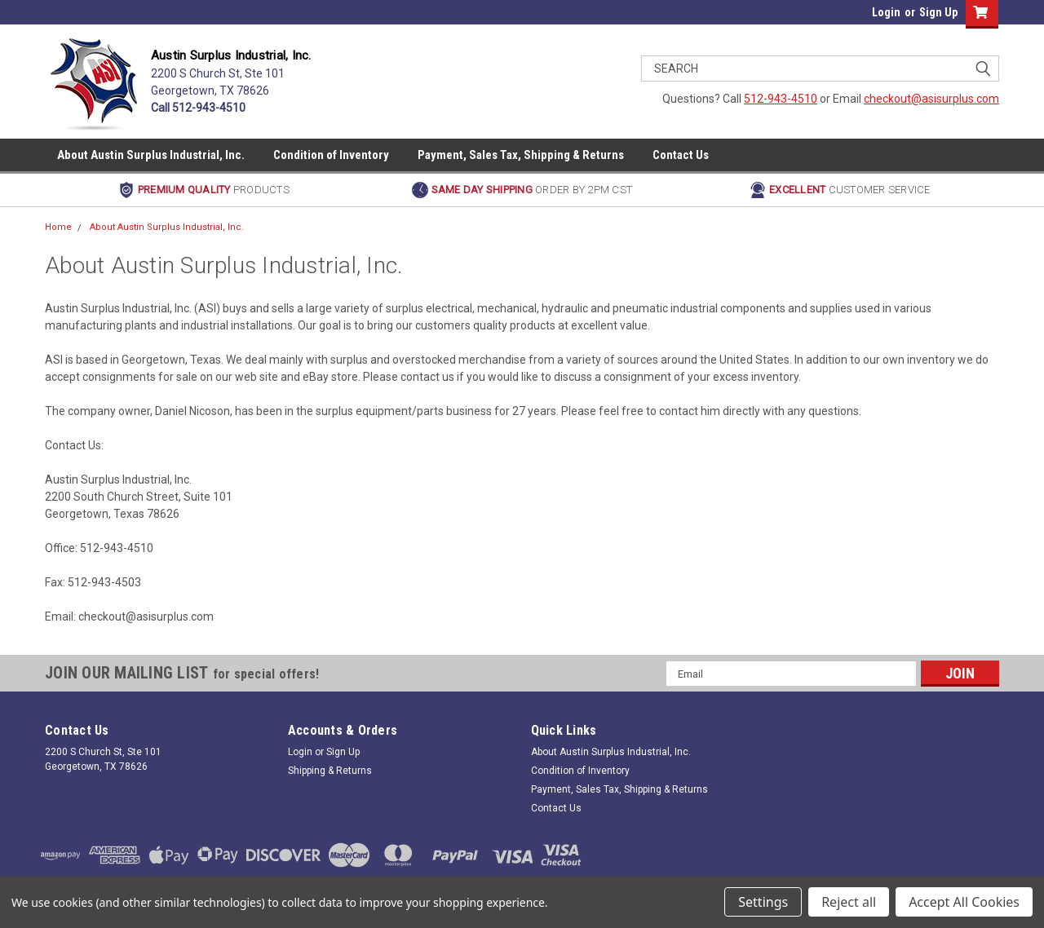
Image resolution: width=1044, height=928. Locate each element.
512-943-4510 (780, 98)
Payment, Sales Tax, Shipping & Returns (521, 155)
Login (886, 12)
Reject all (848, 902)
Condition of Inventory (331, 155)
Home (58, 227)
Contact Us (680, 155)
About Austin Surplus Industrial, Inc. (151, 155)
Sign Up (938, 12)
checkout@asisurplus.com (931, 98)
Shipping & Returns (330, 770)
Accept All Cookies (964, 902)
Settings (763, 902)
